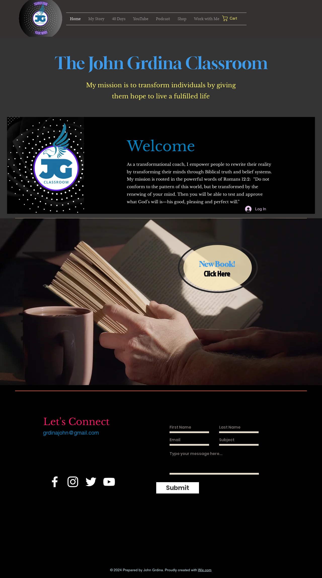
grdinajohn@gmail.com (71, 433)
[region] (218, 267)
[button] (233, 18)
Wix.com (205, 570)
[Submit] (177, 487)
